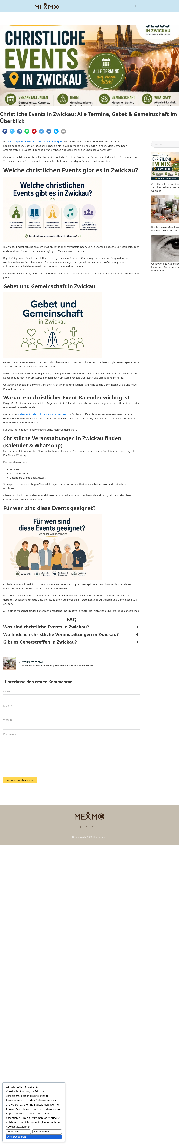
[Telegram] (41, 131)
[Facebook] (4, 131)
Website (7, 719)
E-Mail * (7, 705)
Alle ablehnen (42, 1131)
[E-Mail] (63, 131)
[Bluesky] (56, 131)
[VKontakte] (48, 131)
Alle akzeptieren (16, 1136)
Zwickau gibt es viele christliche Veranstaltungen (34, 141)
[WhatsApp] (26, 131)
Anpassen (13, 1131)
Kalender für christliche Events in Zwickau (42, 414)
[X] (12, 131)
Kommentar (11, 734)
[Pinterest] (34, 131)
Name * (7, 691)
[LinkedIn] (19, 131)
